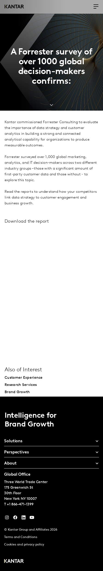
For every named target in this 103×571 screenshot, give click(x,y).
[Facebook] (15, 519)
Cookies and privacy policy (24, 544)
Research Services (21, 385)
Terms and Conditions (20, 537)
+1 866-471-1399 (20, 504)
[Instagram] (7, 519)
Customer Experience (24, 378)
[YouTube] (23, 519)
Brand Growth (17, 392)
